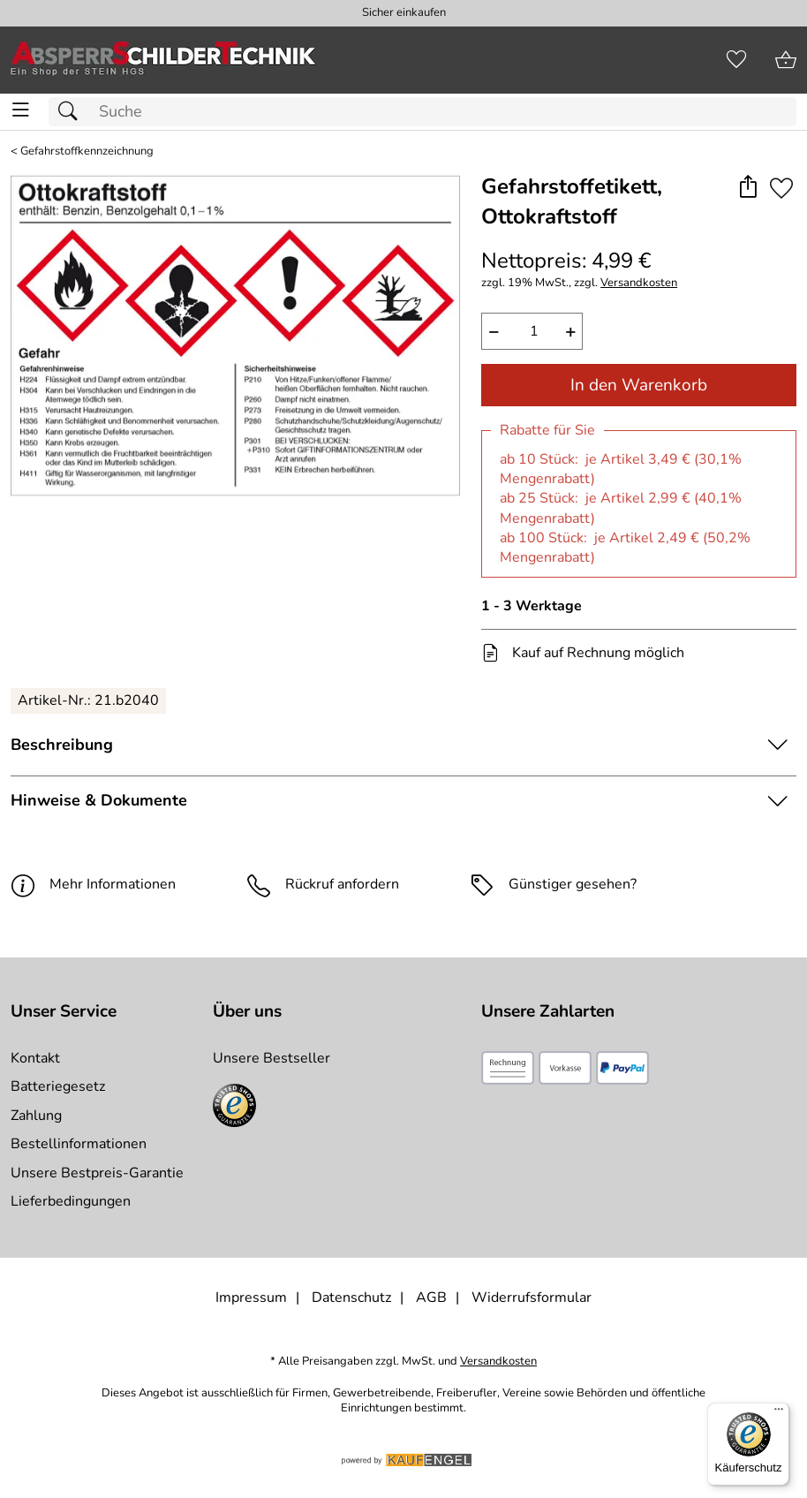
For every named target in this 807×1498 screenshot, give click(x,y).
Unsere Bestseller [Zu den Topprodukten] (271, 1058)
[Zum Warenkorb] (785, 60)
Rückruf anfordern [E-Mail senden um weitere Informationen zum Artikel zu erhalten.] (342, 884)
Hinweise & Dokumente (99, 800)
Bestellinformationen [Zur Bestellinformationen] (79, 1144)
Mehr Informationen (93, 883)
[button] (747, 187)
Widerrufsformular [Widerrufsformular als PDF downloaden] (531, 1297)
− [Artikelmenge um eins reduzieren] (494, 331)
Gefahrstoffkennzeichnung (87, 151)
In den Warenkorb (638, 385)
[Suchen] (72, 111)
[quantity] (532, 331)
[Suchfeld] (422, 111)
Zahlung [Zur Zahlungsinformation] (36, 1115)
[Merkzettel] (736, 60)
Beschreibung (62, 744)
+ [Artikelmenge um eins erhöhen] (571, 331)
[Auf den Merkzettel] (781, 187)
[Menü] (778, 1413)
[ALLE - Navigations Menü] (21, 110)
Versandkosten (638, 283)
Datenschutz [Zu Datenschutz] (351, 1297)
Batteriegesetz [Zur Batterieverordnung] (58, 1086)
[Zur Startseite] (163, 60)
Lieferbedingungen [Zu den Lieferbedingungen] (71, 1201)
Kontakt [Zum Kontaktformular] (35, 1058)
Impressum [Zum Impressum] (251, 1297)
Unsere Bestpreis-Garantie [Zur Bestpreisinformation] (97, 1173)
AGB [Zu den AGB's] (431, 1297)
